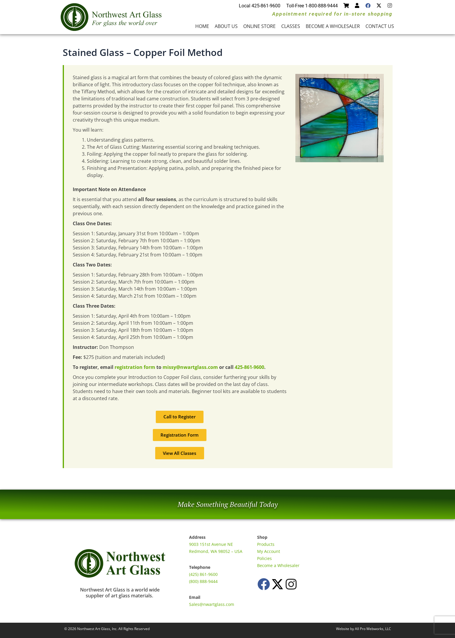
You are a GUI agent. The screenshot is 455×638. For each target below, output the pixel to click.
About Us (226, 26)
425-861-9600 (249, 367)
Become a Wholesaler (333, 26)
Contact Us (379, 26)
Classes (290, 26)
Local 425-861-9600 (259, 6)
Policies (264, 558)
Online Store (259, 26)
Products (265, 544)
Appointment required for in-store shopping (332, 14)
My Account (268, 551)
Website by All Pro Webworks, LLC (363, 628)
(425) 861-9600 (203, 574)
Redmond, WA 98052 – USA (215, 551)
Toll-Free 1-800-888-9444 (312, 6)
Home (202, 26)
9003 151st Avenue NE (211, 544)
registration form (135, 367)
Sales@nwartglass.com (211, 604)
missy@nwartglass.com (190, 367)
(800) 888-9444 (203, 581)
